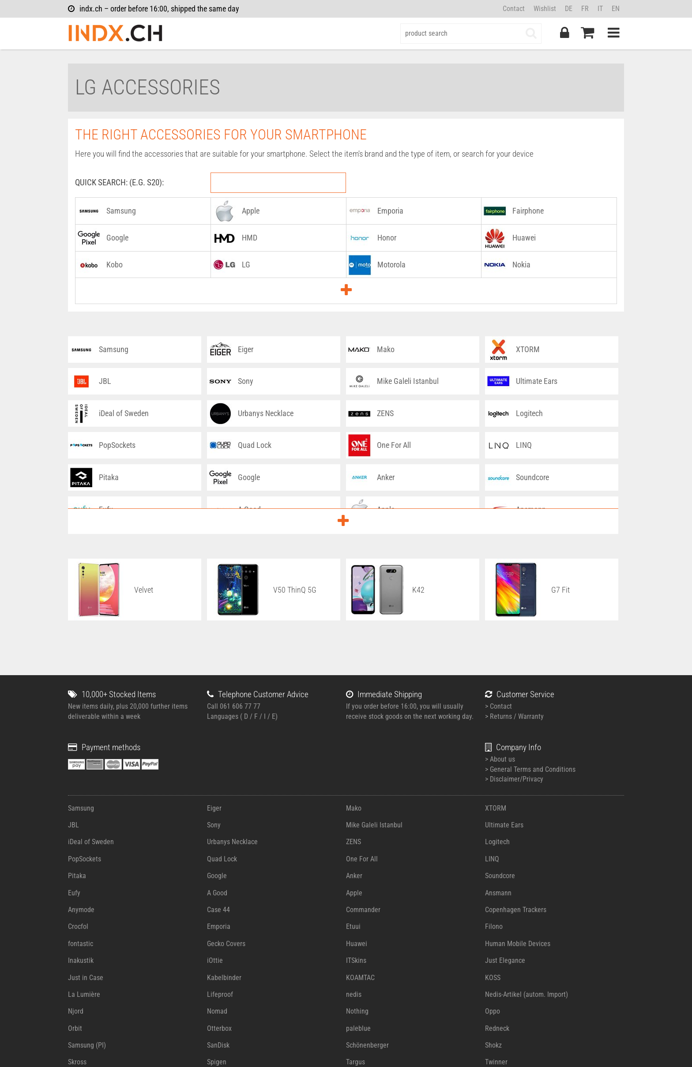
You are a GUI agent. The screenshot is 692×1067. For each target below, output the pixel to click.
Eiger (214, 808)
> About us (500, 759)
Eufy (74, 893)
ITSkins (356, 960)
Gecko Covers (226, 943)
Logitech (497, 842)
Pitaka (77, 876)
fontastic (80, 943)
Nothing (357, 1011)
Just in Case (85, 977)
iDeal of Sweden (91, 842)
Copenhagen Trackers (515, 909)
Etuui (353, 926)
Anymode (81, 909)
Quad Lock (222, 859)
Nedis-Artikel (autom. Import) (526, 994)
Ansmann (498, 893)
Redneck (497, 1028)
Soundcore (500, 876)
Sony (214, 825)
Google (217, 876)
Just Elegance (505, 960)
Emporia (218, 926)
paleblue (358, 1028)
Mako (353, 808)
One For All (362, 859)
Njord (75, 1011)
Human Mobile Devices (517, 943)
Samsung (81, 808)
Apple (354, 893)
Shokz (493, 1045)
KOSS (492, 977)
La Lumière (84, 994)
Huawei (356, 943)
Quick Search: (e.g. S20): (119, 182)
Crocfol (78, 926)
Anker (354, 876)
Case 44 (218, 909)
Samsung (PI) (87, 1045)
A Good (217, 893)
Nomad (217, 1011)
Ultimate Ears (504, 825)
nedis (353, 994)
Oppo (492, 1011)
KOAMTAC (360, 977)
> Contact (498, 706)
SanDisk (218, 1045)
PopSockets (84, 859)
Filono (494, 926)
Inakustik (81, 960)
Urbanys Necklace (232, 842)
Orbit (75, 1028)
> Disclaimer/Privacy (514, 779)
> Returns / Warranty (514, 716)
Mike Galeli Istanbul (374, 825)
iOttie (215, 960)
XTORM (495, 808)
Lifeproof (220, 994)
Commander (363, 909)
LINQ (492, 859)
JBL (73, 825)
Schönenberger (367, 1045)
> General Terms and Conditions (530, 769)
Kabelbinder (224, 977)
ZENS (353, 842)
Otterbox (219, 1028)
